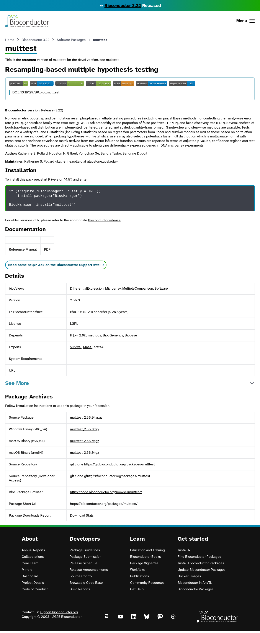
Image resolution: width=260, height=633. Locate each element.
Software (161, 288)
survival (76, 347)
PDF (47, 249)
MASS (87, 347)
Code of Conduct (35, 589)
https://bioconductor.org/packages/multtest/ (103, 504)
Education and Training (147, 550)
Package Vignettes (144, 563)
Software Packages (71, 40)
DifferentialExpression (87, 288)
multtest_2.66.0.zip (84, 429)
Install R (184, 550)
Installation (24, 406)
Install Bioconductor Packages (201, 563)
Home (9, 40)
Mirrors (27, 570)
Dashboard (30, 576)
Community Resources (147, 583)
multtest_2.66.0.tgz (84, 441)
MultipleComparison (137, 288)
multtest (112, 60)
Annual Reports (33, 550)
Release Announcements (89, 570)
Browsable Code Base (86, 583)
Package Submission (85, 557)
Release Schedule (83, 563)
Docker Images (189, 576)
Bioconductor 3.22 (123, 5)
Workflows (138, 570)
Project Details (33, 583)
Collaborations (33, 557)
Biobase (131, 335)
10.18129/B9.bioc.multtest (39, 92)
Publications (139, 576)
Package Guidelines (85, 550)
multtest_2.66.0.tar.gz (86, 417)
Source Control (81, 576)
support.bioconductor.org (59, 612)
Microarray (113, 288)
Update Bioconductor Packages (202, 570)
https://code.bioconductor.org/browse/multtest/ (106, 492)
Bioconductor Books (145, 557)
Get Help (137, 589)
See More (17, 383)
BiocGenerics (113, 335)
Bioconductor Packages (196, 589)
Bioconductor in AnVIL (195, 583)
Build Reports (80, 589)
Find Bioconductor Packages (199, 557)
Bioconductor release (104, 220)
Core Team (30, 563)
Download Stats (82, 515)
